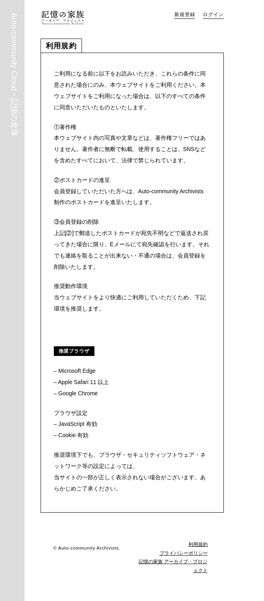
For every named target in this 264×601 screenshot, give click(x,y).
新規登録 (184, 14)
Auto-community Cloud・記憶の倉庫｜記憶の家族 (63, 18)
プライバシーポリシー (184, 553)
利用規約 (198, 544)
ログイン (213, 14)
